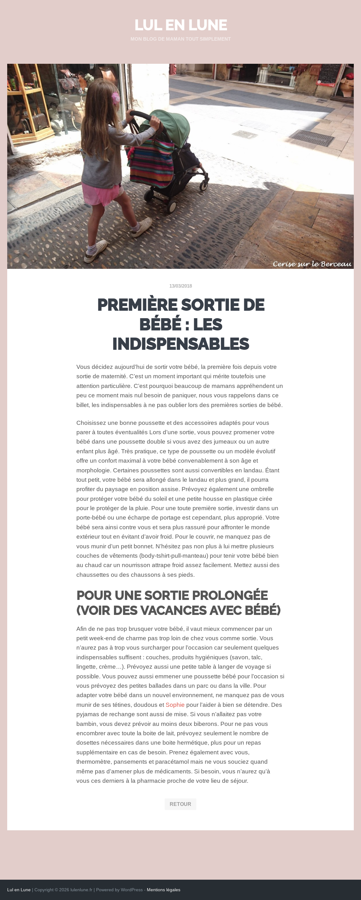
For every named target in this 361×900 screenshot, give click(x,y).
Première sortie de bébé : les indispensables (180, 324)
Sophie (175, 704)
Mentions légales (163, 889)
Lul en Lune (180, 25)
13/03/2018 (180, 286)
